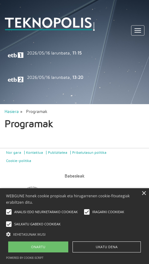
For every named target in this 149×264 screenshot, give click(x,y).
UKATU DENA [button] (107, 247)
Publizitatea (57, 152)
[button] (74, 234)
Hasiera (12, 112)
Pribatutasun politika (89, 152)
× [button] (143, 193)
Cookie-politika (18, 161)
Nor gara (13, 152)
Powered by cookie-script (24, 258)
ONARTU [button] (38, 247)
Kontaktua (34, 152)
